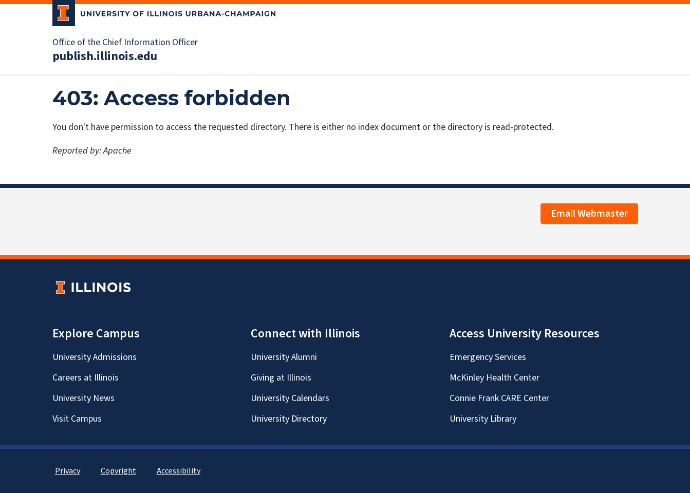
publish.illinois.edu (104, 56)
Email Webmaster (589, 213)
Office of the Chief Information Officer (125, 42)
